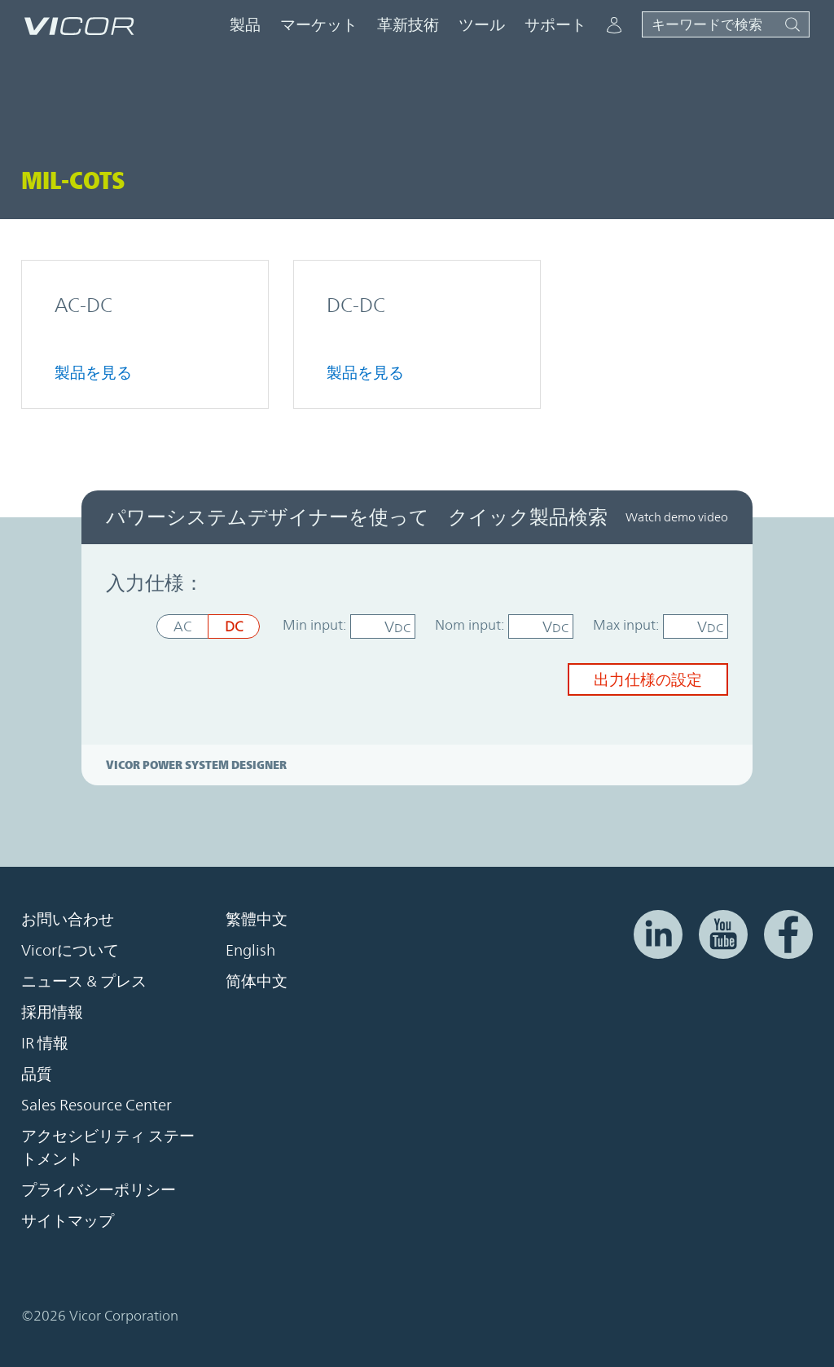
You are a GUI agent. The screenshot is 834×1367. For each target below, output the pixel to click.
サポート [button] (555, 24)
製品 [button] (245, 24)
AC (182, 626)
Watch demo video (677, 517)
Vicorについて (70, 950)
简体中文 (257, 981)
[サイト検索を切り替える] (726, 24)
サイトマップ (67, 1220)
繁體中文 (257, 919)
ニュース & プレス (84, 981)
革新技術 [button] (408, 24)
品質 (36, 1074)
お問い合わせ (67, 919)
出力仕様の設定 (648, 679)
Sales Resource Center (96, 1105)
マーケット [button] (319, 24)
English (250, 950)
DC (234, 626)
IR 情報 (44, 1043)
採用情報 (52, 1012)
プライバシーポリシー (98, 1189)
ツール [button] (482, 24)
